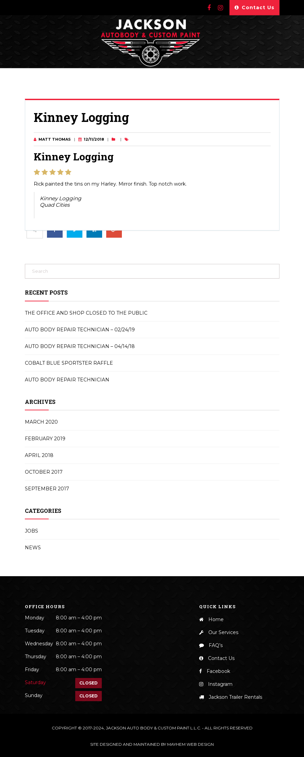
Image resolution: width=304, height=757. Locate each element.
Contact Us (254, 7)
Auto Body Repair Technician (67, 380)
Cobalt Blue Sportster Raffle (69, 363)
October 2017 (44, 472)
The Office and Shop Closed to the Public (86, 313)
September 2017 (47, 489)
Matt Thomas (54, 139)
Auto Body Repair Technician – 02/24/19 (80, 330)
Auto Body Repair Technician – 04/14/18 (80, 346)
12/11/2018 (94, 139)
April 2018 (39, 455)
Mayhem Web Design (190, 744)
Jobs (31, 531)
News (33, 548)
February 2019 (45, 439)
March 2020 (41, 422)
